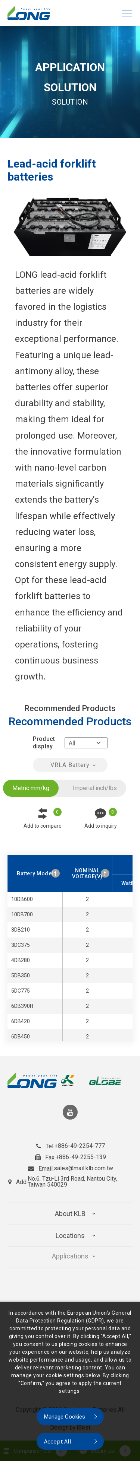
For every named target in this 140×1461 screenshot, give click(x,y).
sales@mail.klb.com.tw (83, 1165)
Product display (44, 742)
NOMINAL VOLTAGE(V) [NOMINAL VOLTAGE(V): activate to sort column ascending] (87, 873)
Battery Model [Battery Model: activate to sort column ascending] (35, 873)
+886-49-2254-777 (80, 1143)
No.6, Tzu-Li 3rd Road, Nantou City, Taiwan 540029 (72, 1179)
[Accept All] (70, 1441)
